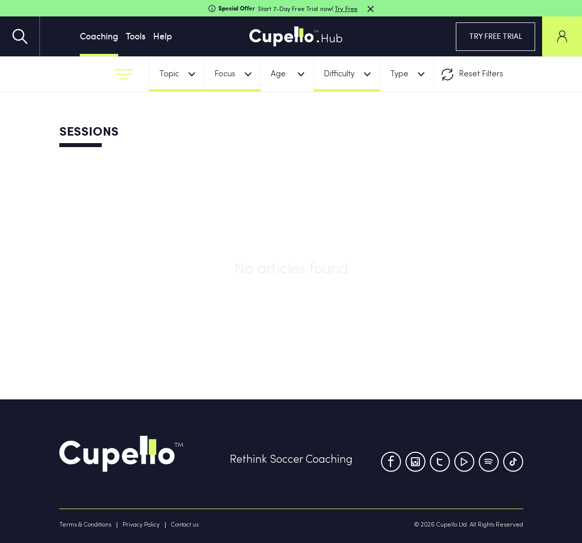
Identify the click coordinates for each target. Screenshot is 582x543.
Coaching (99, 35)
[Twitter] (440, 462)
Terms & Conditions (85, 525)
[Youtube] (464, 462)
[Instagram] (415, 462)
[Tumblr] (489, 462)
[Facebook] (391, 462)
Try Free (346, 8)
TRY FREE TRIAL (495, 36)
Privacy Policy (141, 525)
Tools (136, 35)
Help (162, 35)
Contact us (184, 525)
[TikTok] (513, 462)
